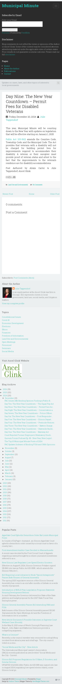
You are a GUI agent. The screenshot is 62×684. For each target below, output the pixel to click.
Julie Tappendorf (22, 288)
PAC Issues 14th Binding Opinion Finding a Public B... (28, 400)
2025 (5, 392)
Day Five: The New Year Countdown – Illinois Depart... (28, 419)
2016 (5, 505)
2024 (5, 395)
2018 (5, 498)
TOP (58, 680)
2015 (5, 508)
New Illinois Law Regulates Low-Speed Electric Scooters (27, 562)
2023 (5, 483)
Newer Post (8, 194)
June (7, 464)
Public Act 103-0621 (16, 139)
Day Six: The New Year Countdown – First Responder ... (29, 416)
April (7, 470)
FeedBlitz (25, 33)
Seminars (6, 348)
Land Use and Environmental (18, 185)
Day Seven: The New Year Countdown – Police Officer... (29, 413)
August (8, 457)
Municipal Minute (20, 5)
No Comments (37, 185)
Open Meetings (8, 342)
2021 (5, 489)
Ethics (5, 329)
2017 (4, 502)
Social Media (8, 351)
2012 (5, 517)
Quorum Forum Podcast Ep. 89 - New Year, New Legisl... (29, 438)
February (9, 476)
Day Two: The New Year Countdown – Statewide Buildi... (29, 429)
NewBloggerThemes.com (40, 681)
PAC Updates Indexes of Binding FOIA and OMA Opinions (30, 444)
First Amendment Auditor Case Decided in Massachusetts (27, 550)
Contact (7, 74)
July (7, 460)
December (9, 398)
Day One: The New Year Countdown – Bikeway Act (27, 432)
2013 (4, 514)
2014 (5, 511)
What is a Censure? (10, 634)
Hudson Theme (14, 681)
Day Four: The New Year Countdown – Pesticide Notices (29, 422)
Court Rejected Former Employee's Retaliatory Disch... (28, 435)
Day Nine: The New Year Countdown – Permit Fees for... (29, 407)
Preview (5, 33)
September (9, 454)
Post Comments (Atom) (24, 278)
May (7, 467)
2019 (4, 495)
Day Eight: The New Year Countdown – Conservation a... (29, 410)
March (8, 473)
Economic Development (13, 323)
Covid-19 (5, 320)
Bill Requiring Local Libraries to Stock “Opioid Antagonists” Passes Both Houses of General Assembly (28, 576)
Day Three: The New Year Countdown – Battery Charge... (29, 425)
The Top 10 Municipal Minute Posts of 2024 (23, 441)
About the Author (11, 68)
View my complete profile (13, 303)
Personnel (7, 345)
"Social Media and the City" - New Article (20, 647)
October (8, 451)
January (8, 479)
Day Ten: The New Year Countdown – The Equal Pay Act (29, 404)
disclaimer (10, 54)
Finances (6, 332)
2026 (5, 389)
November (9, 448)
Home (7, 66)
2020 (5, 492)
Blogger (38, 679)
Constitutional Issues (11, 317)
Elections (6, 326)
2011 (4, 520)
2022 (5, 486)
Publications (10, 71)
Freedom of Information (13, 336)
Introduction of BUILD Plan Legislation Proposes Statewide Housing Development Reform (28, 591)
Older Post (54, 194)
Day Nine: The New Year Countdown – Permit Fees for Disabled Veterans (29, 103)
